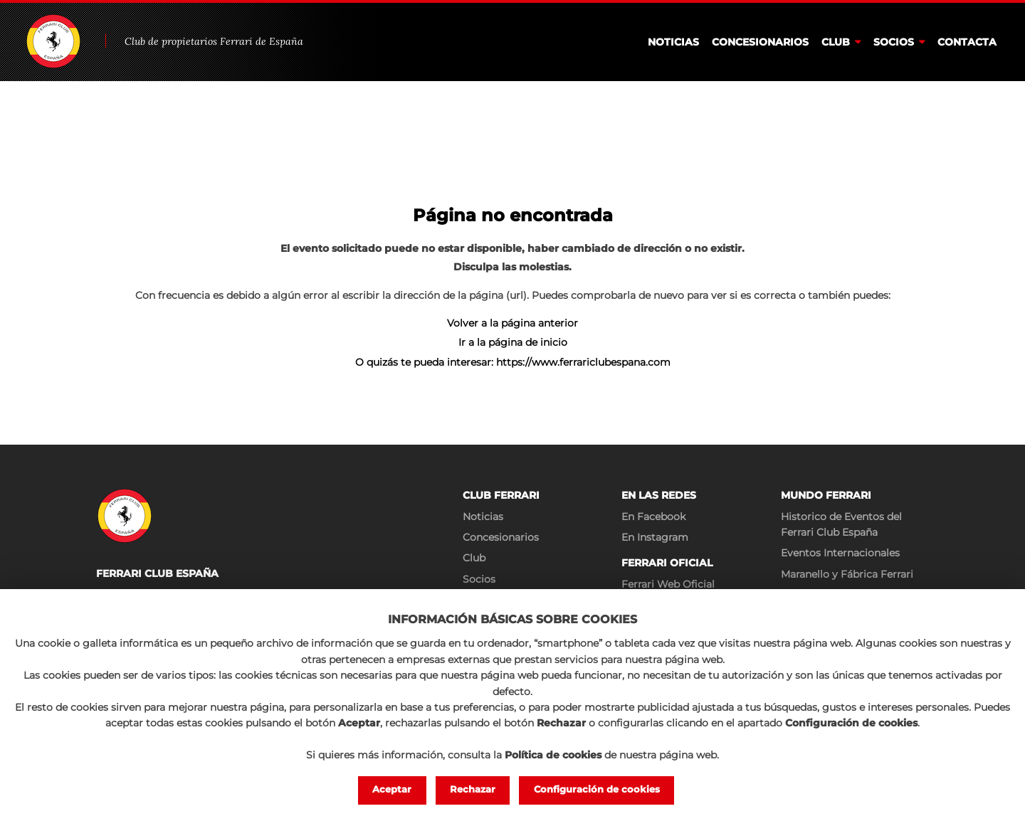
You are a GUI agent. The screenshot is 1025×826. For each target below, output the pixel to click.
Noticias (673, 42)
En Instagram (654, 537)
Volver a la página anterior (512, 323)
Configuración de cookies (597, 789)
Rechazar (473, 789)
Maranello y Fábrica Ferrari (847, 574)
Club (835, 42)
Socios (893, 42)
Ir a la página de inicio (512, 342)
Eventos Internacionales (840, 552)
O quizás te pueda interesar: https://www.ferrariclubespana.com (513, 362)
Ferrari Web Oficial (668, 584)
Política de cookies (553, 753)
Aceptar (391, 789)
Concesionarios (760, 42)
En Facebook (653, 516)
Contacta (967, 42)
